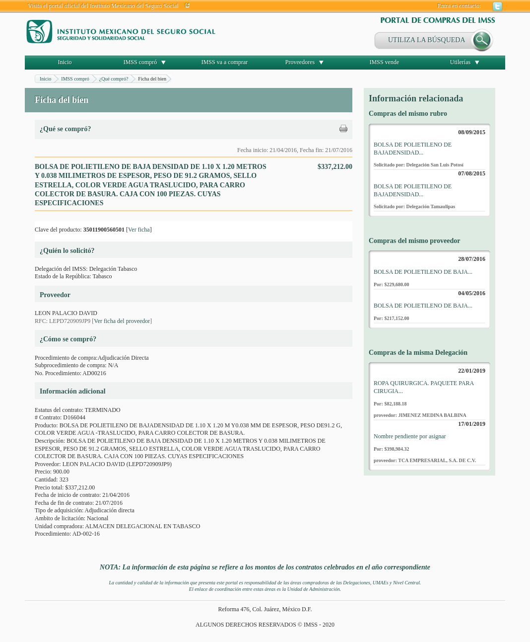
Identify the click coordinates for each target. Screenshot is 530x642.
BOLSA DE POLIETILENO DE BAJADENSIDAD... (413, 148)
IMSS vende (384, 62)
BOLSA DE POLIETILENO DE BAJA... (423, 271)
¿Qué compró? (114, 78)
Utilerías (460, 62)
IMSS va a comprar (224, 62)
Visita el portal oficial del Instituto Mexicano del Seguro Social (103, 5)
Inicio (65, 62)
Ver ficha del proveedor (122, 321)
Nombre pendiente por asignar (410, 436)
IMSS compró (140, 62)
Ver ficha (139, 229)
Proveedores (300, 62)
